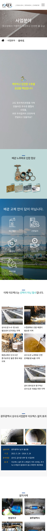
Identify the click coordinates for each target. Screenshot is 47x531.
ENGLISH (19, 5)
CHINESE (36, 5)
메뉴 (43, 4)
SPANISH (28, 5)
